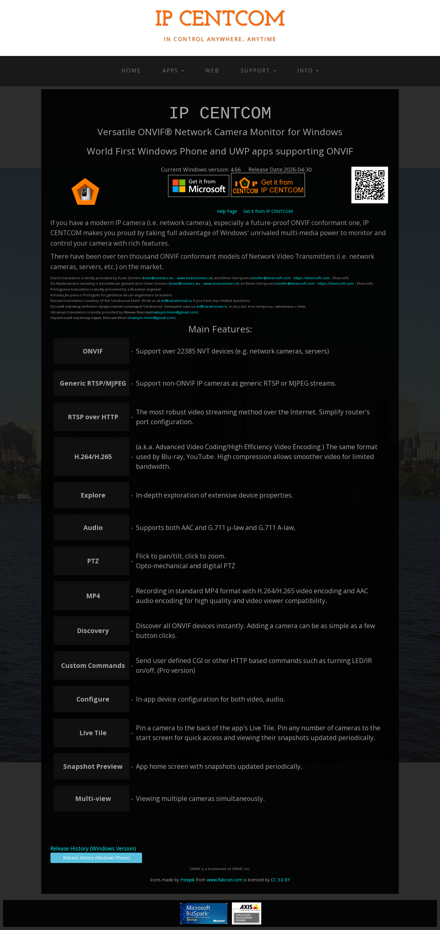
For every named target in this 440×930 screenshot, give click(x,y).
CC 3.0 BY (280, 880)
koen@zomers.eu (158, 278)
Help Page (227, 211)
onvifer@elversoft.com (271, 278)
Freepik (187, 880)
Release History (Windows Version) (93, 848)
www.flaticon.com (224, 880)
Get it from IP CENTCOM (268, 211)
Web (212, 70)
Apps (173, 70)
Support (258, 70)
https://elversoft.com (312, 278)
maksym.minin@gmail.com (174, 312)
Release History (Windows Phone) (96, 858)
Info (308, 70)
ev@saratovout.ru (176, 300)
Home (131, 70)
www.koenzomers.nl (194, 278)
